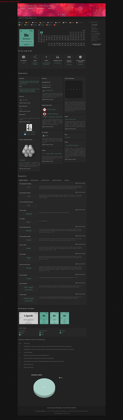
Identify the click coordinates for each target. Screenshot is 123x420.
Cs (38, 39)
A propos (52, 407)
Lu (44, 39)
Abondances (66, 180)
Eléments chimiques (29, 18)
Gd (68, 43)
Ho (76, 43)
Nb (49, 37)
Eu (65, 43)
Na (38, 34)
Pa (54, 45)
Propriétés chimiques (23, 180)
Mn (54, 36)
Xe (83, 37)
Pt (62, 39)
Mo (51, 37)
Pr (54, 43)
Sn (73, 37)
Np (59, 45)
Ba (41, 39)
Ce (51, 43)
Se (78, 36)
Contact (64, 407)
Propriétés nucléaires (45, 180)
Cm (68, 45)
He (83, 30)
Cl (81, 34)
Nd (57, 43)
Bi (75, 39)
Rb (38, 37)
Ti (46, 36)
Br (81, 36)
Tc (54, 37)
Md (81, 45)
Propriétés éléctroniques (57, 180)
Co (59, 36)
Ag (65, 37)
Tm (81, 43)
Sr (41, 37)
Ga (70, 36)
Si (73, 34)
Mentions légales (58, 407)
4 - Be (35, 18)
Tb (70, 43)
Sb (75, 37)
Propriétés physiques (34, 180)
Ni (62, 36)
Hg (68, 39)
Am (65, 45)
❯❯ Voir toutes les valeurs (47, 99)
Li (38, 32)
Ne (83, 32)
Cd (68, 37)
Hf (46, 39)
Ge (73, 36)
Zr (46, 37)
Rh (59, 37)
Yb (84, 43)
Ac (49, 45)
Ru (57, 37)
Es (75, 45)
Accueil (22, 18)
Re (54, 39)
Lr (44, 41)
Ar (83, 34)
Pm (59, 43)
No (84, 45)
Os (57, 39)
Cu (65, 36)
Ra (41, 41)
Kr (83, 36)
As (75, 36)
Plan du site (68, 407)
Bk (70, 45)
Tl (70, 39)
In (70, 37)
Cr (51, 36)
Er (78, 43)
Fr (38, 41)
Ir (59, 39)
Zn (68, 36)
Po (78, 39)
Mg (41, 34)
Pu (62, 45)
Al (70, 34)
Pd (62, 37)
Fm (78, 45)
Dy (73, 43)
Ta (49, 39)
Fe (57, 36)
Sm (62, 43)
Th (51, 45)
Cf (73, 45)
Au (65, 39)
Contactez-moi (96, 45)
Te (78, 37)
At (81, 39)
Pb (73, 39)
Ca (41, 36)
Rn (83, 39)
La (49, 43)
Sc (44, 36)
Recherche (74, 407)
